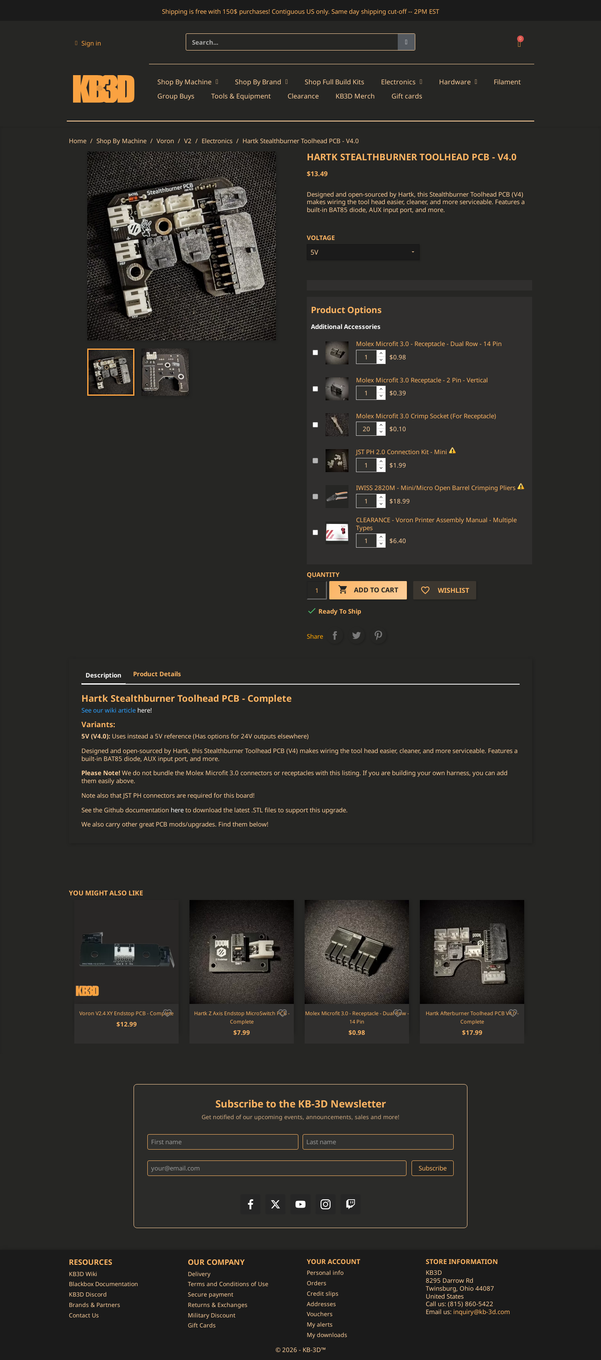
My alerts (320, 1324)
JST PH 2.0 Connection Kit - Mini (401, 451)
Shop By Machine (187, 82)
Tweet (356, 635)
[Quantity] (317, 590)
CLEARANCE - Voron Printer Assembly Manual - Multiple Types (436, 524)
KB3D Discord (88, 1294)
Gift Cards (202, 1325)
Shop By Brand (261, 82)
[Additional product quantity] (366, 357)
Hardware (458, 82)
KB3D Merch (355, 96)
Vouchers (320, 1314)
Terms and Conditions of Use (228, 1284)
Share (334, 635)
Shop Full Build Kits (334, 81)
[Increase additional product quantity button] (381, 353)
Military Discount (211, 1315)
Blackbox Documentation (103, 1284)
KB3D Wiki (83, 1274)
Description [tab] (103, 675)
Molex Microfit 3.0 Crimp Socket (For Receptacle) (426, 416)
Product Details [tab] (157, 674)
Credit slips (322, 1293)
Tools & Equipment (241, 96)
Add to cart (368, 590)
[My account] (88, 43)
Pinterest (378, 635)
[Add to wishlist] (167, 1012)
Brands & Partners (94, 1305)
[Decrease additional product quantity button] (381, 360)
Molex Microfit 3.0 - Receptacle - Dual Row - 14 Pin (429, 343)
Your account (333, 1261)
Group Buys (175, 96)
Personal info (325, 1273)
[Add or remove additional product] (315, 352)
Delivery (199, 1274)
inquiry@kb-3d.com (481, 1311)
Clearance (303, 96)
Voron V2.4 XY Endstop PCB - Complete (126, 1013)
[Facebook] (250, 1204)
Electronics (401, 82)
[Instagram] (326, 1204)
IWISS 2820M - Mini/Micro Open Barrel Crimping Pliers (435, 487)
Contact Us (84, 1315)
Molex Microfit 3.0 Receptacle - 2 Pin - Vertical (422, 380)
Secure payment (210, 1294)
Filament (507, 81)
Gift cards (406, 96)
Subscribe (433, 1168)
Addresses (321, 1304)
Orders (316, 1283)
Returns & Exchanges (217, 1305)
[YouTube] (300, 1204)
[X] (275, 1204)
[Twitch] (351, 1204)
